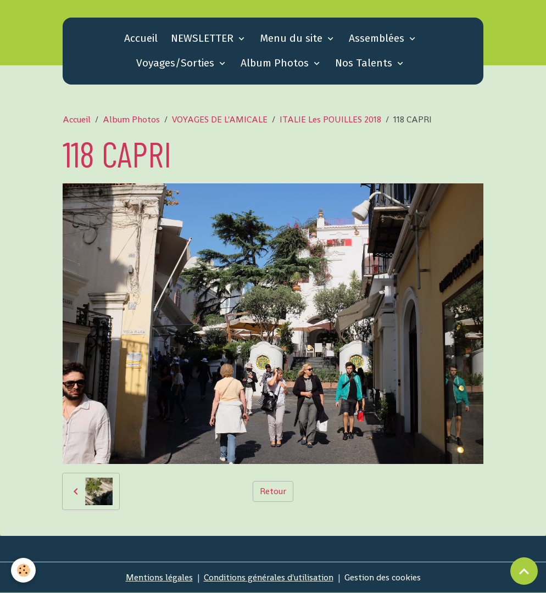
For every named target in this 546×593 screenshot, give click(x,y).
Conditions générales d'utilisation (268, 577)
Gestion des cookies (382, 577)
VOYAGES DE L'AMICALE (220, 119)
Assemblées (378, 38)
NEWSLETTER (203, 38)
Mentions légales (159, 577)
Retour (273, 491)
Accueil (141, 38)
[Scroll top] (524, 571)
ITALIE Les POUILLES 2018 (330, 119)
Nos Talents (365, 63)
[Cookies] (23, 570)
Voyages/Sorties (176, 63)
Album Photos (276, 63)
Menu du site (292, 38)
